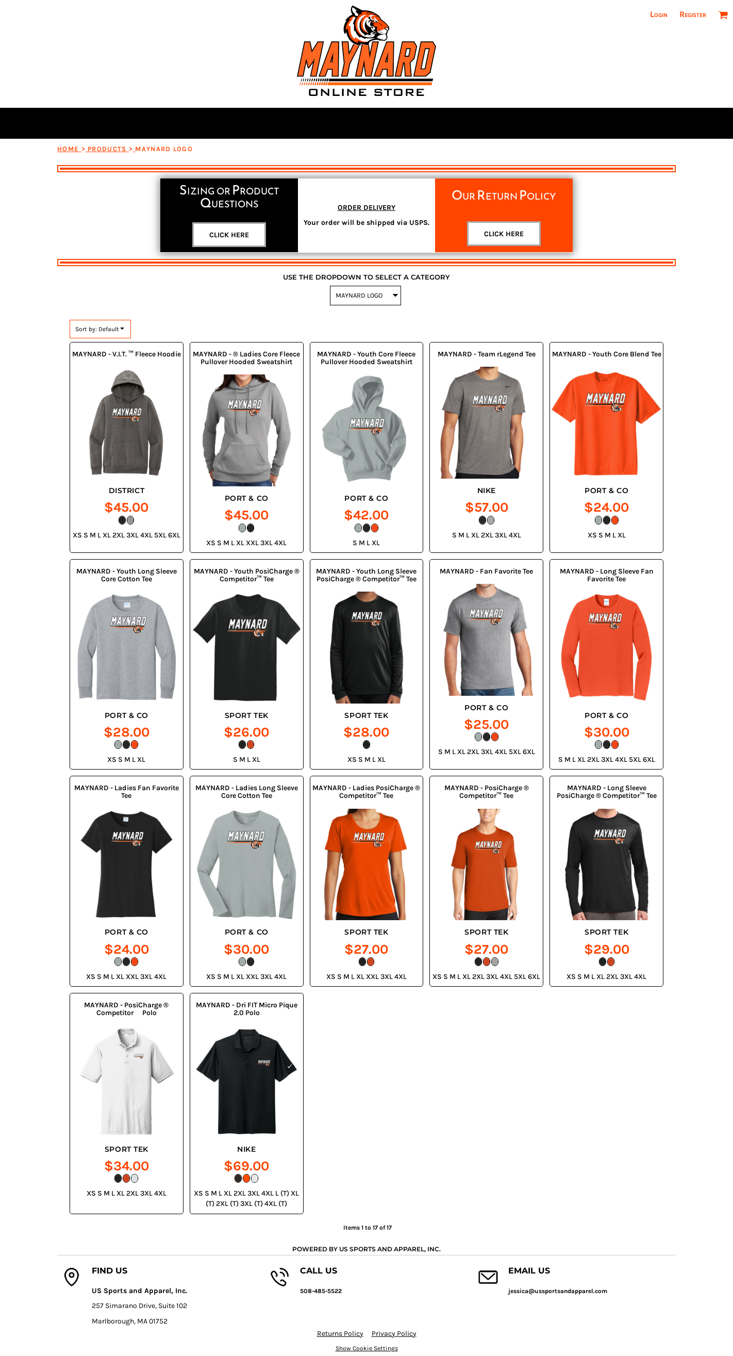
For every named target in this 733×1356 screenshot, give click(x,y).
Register (692, 14)
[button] (723, 15)
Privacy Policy (394, 1333)
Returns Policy (340, 1333)
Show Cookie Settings (367, 1348)
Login (659, 14)
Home (68, 149)
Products (107, 149)
